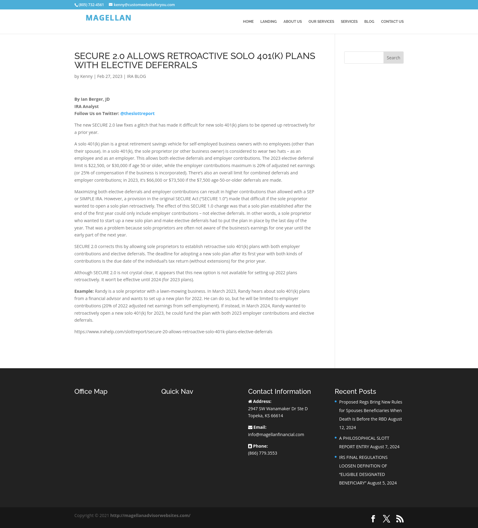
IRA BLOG (136, 76)
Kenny (86, 76)
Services (349, 21)
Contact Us (392, 21)
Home (248, 21)
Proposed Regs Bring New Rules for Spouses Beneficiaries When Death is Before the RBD (370, 410)
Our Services (321, 21)
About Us (293, 21)
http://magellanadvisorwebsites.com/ (150, 515)
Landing (268, 21)
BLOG (369, 21)
